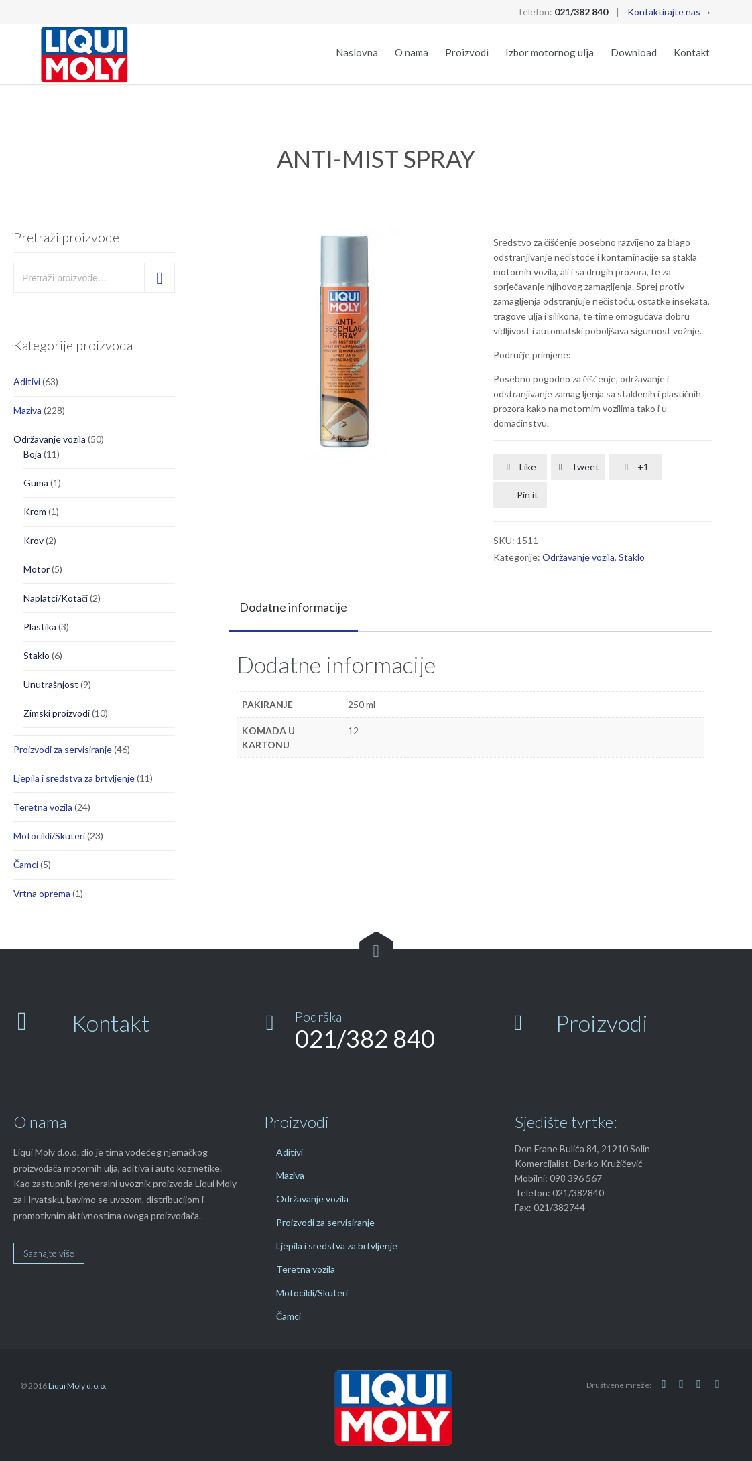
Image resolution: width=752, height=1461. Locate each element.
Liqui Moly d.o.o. (77, 1386)
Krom (34, 511)
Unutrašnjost (50, 684)
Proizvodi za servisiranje (62, 749)
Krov (33, 540)
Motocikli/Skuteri (49, 835)
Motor (36, 569)
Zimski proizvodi (56, 713)
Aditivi (26, 381)
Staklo (36, 655)
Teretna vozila (42, 807)
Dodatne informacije (293, 607)
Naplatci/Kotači (55, 598)
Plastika (39, 626)
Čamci (25, 864)
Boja (32, 454)
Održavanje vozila (49, 439)
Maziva (27, 410)
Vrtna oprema (41, 893)
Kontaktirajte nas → (669, 11)
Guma (35, 482)
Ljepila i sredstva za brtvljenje (74, 778)
